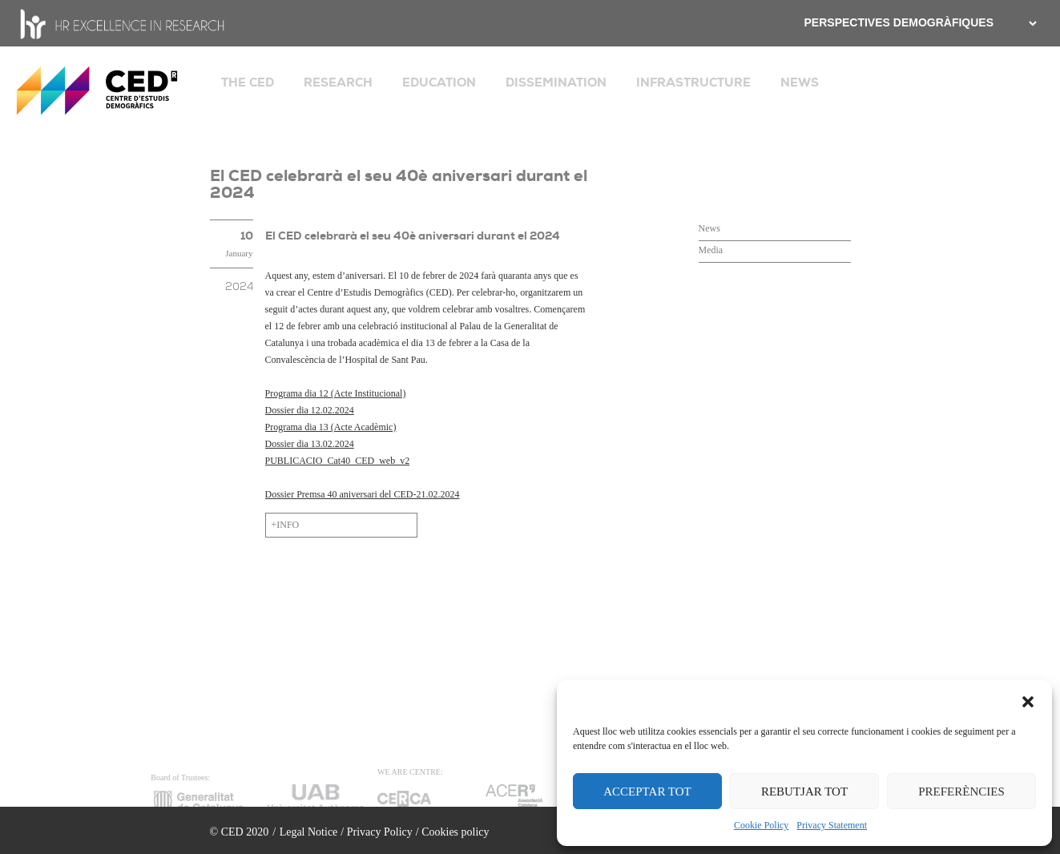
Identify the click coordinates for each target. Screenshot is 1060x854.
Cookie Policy (761, 825)
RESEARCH (338, 83)
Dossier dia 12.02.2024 (309, 410)
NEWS (799, 83)
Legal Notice (309, 832)
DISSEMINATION (556, 83)
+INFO (286, 524)
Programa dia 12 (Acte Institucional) (335, 393)
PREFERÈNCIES (961, 791)
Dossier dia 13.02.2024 (309, 443)
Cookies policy (455, 832)
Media (711, 250)
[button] (1028, 700)
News (709, 228)
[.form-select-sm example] (1031, 23)
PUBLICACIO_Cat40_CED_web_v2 (337, 460)
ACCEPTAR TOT (647, 791)
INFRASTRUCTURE (693, 83)
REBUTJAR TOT (804, 791)
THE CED (247, 83)
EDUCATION (439, 83)
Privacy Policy (380, 832)
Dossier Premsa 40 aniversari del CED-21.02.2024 (362, 494)
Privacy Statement (831, 825)
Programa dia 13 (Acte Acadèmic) (331, 427)
